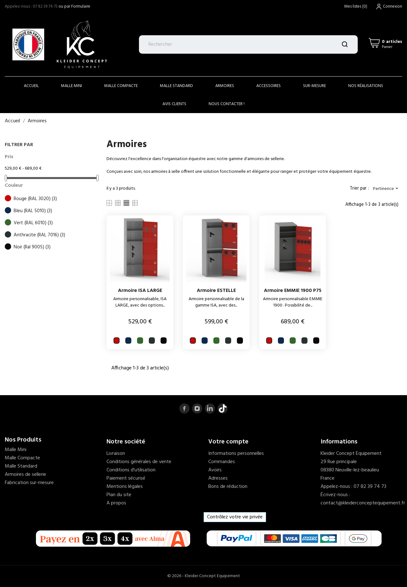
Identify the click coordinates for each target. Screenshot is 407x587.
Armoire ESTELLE (216, 291)
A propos (116, 503)
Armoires (224, 86)
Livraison (116, 453)
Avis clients (174, 104)
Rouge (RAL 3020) (35, 199)
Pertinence (386, 188)
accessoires (268, 86)
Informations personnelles (236, 453)
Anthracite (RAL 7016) (39, 235)
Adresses (218, 478)
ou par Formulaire (74, 6)
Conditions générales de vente (139, 462)
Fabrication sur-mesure (29, 483)
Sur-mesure (314, 86)
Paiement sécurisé (126, 478)
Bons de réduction (227, 486)
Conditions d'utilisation (131, 470)
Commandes (221, 462)
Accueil (31, 86)
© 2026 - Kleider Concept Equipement (203, 576)
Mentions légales (125, 486)
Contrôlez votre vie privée (235, 517)
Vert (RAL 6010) (33, 223)
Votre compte (228, 442)
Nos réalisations (365, 86)
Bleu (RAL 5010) (33, 211)
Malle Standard (176, 86)
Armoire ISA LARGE (140, 291)
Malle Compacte (121, 86)
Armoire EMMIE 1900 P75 (292, 291)
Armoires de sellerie (25, 474)
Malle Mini (71, 86)
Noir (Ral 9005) (32, 247)
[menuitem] (51, 450)
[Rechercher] (248, 44)
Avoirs (215, 470)
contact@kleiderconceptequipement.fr (363, 503)
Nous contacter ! (227, 104)
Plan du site (119, 495)
